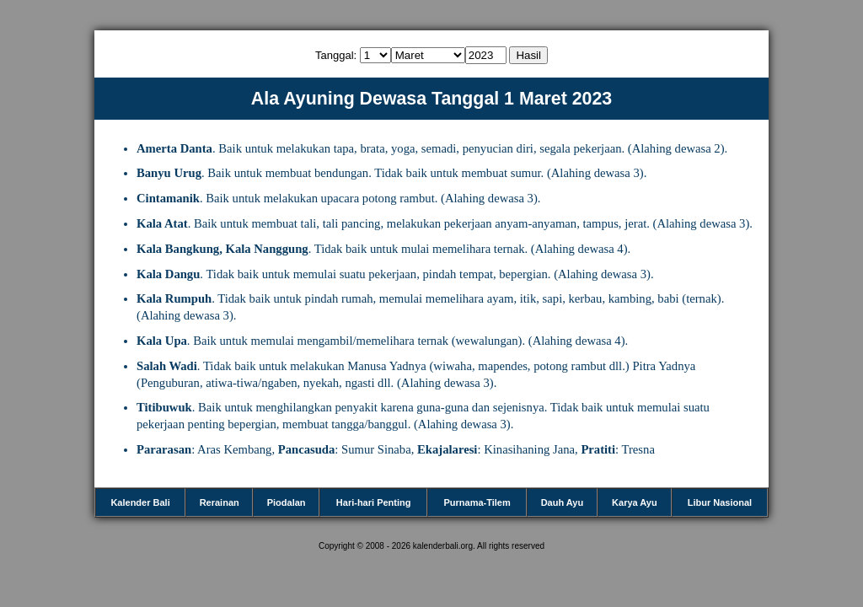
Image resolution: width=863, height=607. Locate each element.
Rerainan (219, 502)
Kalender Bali (139, 502)
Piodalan (286, 502)
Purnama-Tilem (476, 502)
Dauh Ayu (562, 502)
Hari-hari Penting (373, 502)
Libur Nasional (720, 502)
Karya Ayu (634, 502)
